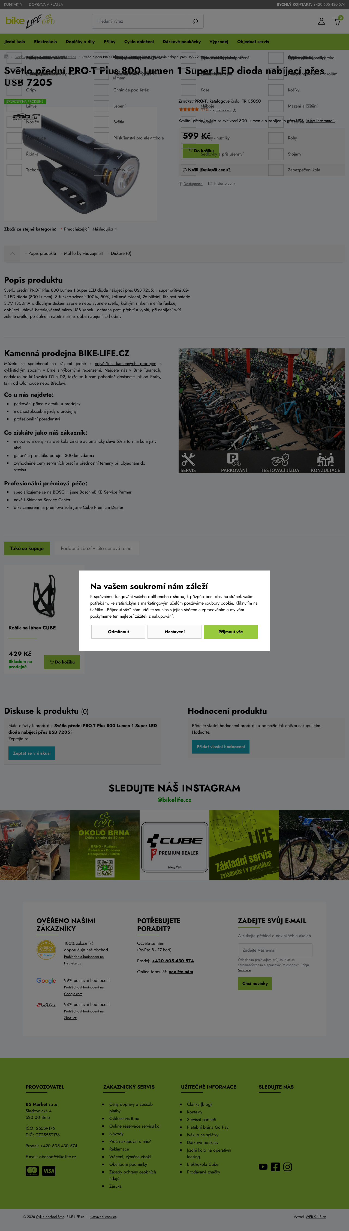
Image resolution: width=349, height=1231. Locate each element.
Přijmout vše (230, 632)
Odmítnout (118, 632)
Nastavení (175, 632)
